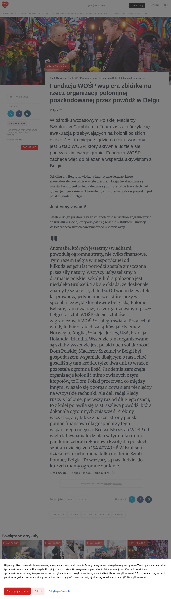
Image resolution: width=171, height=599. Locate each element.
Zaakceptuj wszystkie (17, 591)
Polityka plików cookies (60, 591)
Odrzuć (38, 591)
